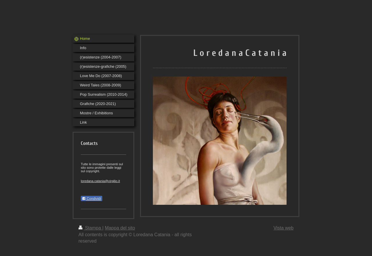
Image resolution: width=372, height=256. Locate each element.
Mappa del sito (120, 227)
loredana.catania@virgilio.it (100, 181)
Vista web (283, 227)
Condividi (91, 199)
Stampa (90, 227)
